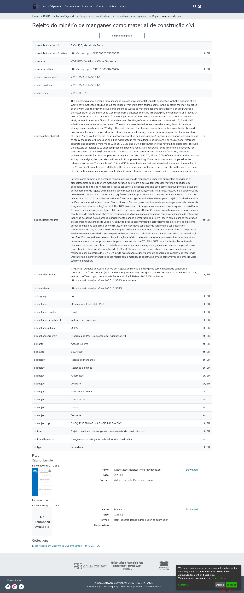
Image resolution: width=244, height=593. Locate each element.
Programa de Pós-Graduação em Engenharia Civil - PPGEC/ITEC (95, 16)
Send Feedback (153, 586)
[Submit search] (195, 6)
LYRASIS (148, 583)
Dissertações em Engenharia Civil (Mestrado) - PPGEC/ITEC (132, 16)
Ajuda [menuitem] (123, 6)
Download (192, 470)
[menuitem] (51, 6)
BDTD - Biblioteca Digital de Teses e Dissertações (59, 16)
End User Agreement (132, 586)
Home (35, 16)
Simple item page (122, 35)
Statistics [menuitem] (87, 6)
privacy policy (218, 578)
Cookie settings (94, 586)
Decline (220, 584)
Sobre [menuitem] (112, 6)
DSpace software (104, 583)
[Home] (36, 6)
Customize (183, 584)
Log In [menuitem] (206, 6)
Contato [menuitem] (100, 6)
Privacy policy (111, 586)
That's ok (231, 584)
